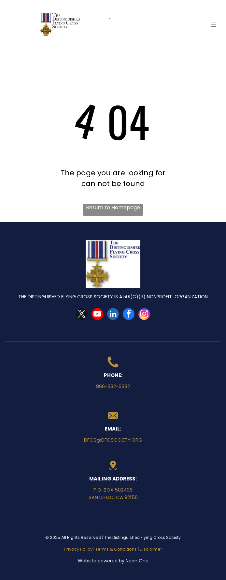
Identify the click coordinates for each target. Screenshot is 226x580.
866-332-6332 (113, 386)
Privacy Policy (78, 549)
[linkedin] (113, 314)
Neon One (137, 560)
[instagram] (144, 314)
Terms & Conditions (116, 549)
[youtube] (97, 314)
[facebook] (128, 314)
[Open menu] (213, 25)
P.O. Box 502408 (113, 489)
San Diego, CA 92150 (113, 497)
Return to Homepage (113, 207)
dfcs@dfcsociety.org (113, 439)
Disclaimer (151, 549)
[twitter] (82, 314)
